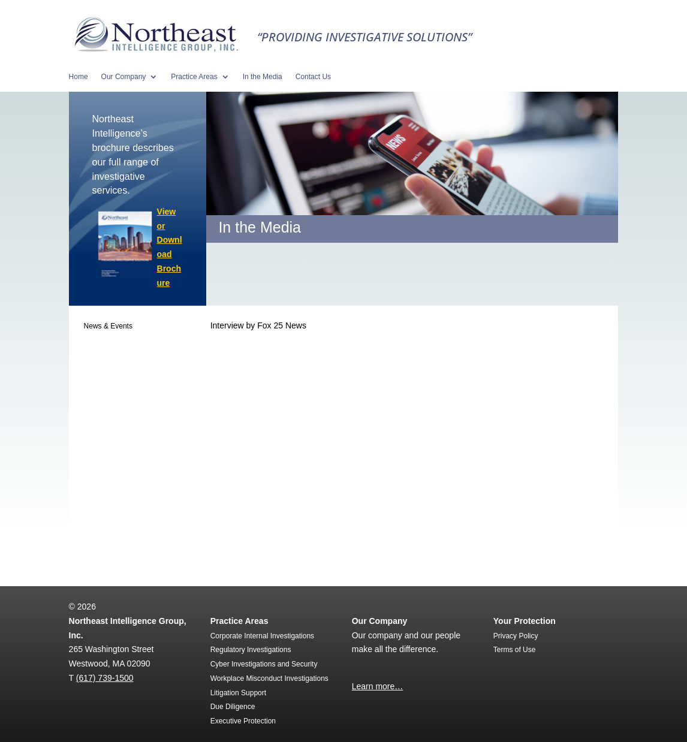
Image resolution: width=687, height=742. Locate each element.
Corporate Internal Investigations (262, 636)
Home (78, 77)
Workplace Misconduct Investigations (269, 678)
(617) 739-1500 (105, 678)
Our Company (123, 77)
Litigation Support (238, 693)
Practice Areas (194, 77)
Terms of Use (514, 650)
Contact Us (313, 77)
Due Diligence (232, 706)
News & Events (108, 326)
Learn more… (377, 686)
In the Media (262, 77)
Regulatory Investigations (250, 650)
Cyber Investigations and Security (264, 664)
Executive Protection (243, 721)
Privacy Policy (515, 636)
